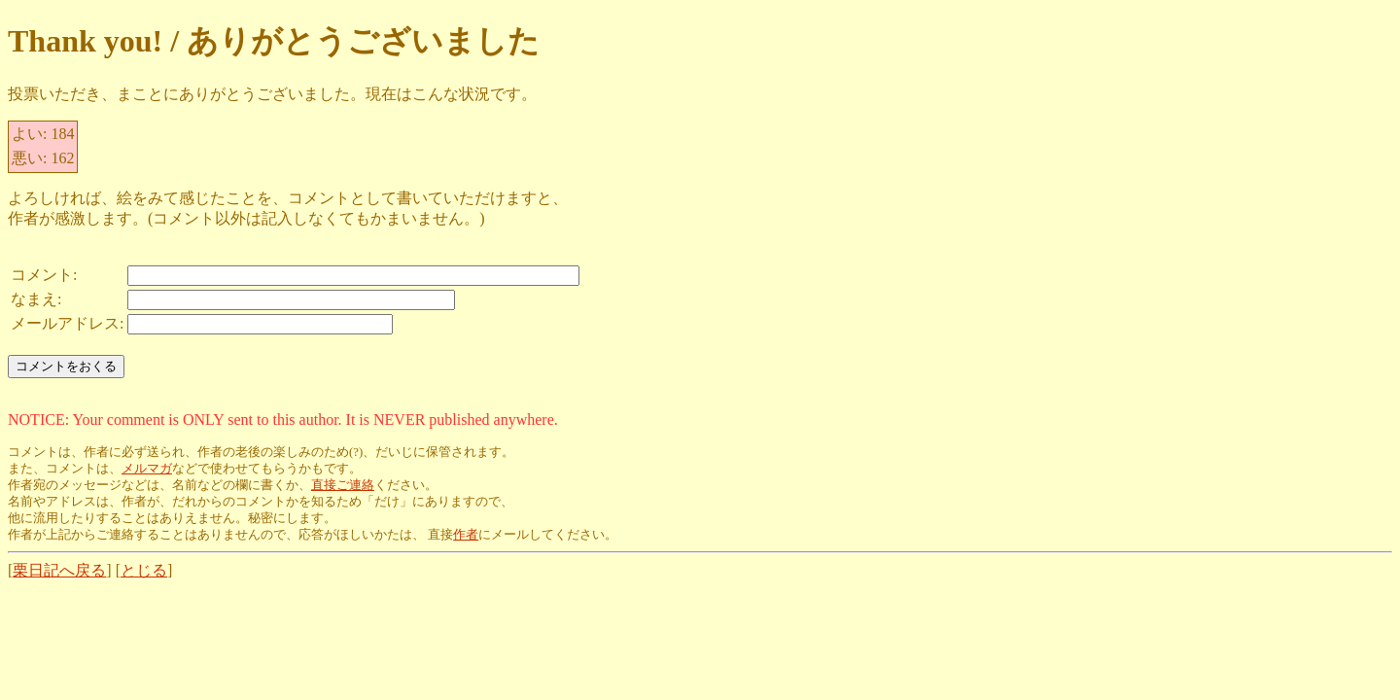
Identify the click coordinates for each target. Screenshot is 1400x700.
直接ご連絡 (342, 485)
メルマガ (147, 468)
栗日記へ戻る (59, 570)
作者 (465, 535)
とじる (144, 570)
